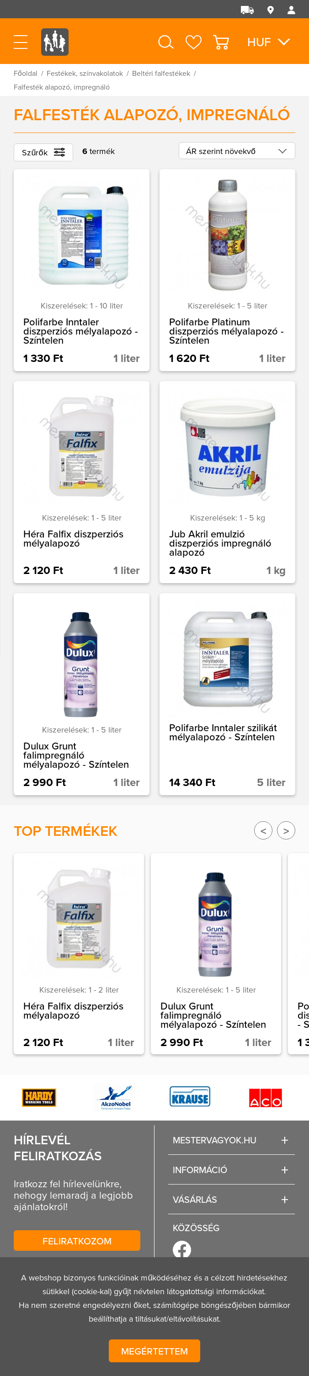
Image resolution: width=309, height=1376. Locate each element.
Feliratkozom (77, 1241)
